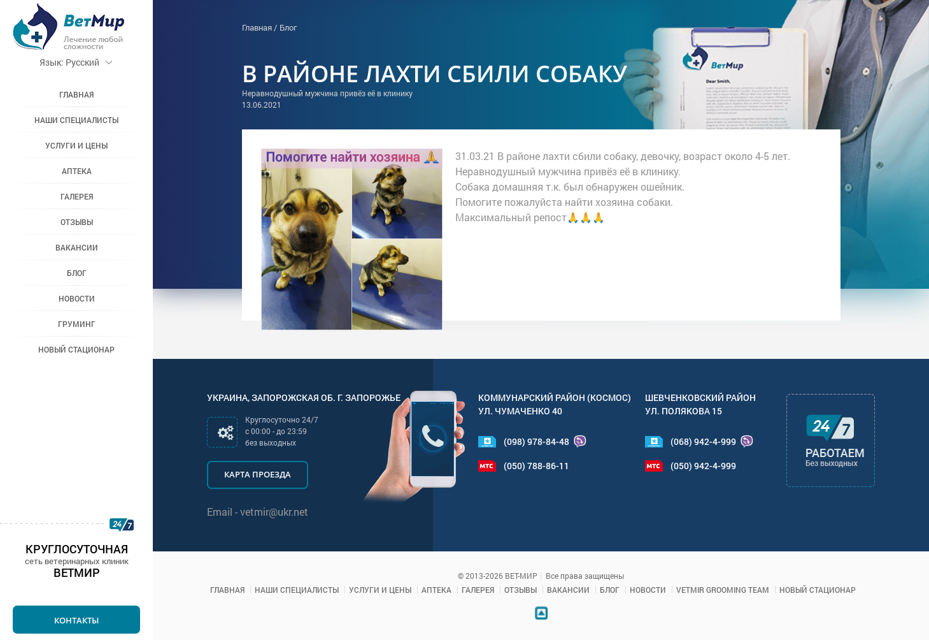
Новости (77, 298)
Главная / (259, 27)
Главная (76, 94)
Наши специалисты (76, 120)
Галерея (76, 196)
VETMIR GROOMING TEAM (722, 590)
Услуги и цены (76, 145)
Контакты (76, 620)
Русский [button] (76, 62)
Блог (77, 273)
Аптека (77, 171)
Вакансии (76, 247)
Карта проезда (257, 474)
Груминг (77, 324)
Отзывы (76, 222)
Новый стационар (76, 349)
